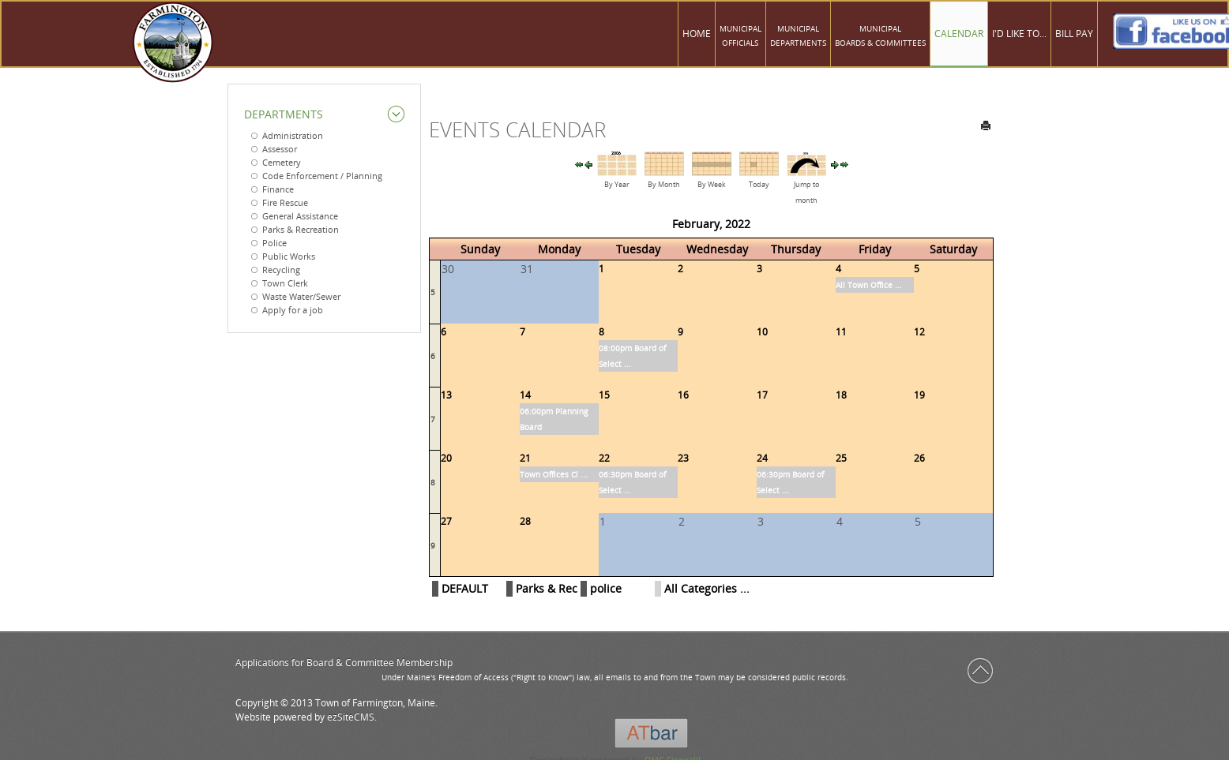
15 (604, 395)
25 (841, 458)
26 (919, 458)
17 (762, 395)
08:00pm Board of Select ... (632, 356)
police (606, 588)
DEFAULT (465, 588)
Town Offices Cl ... (554, 474)
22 (604, 458)
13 (446, 395)
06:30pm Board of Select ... (632, 482)
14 (525, 395)
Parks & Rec (546, 588)
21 (525, 458)
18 (841, 395)
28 (525, 521)
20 (446, 458)
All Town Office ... (869, 284)
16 (683, 395)
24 (762, 458)
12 (919, 332)
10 (762, 332)
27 (446, 521)
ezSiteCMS (350, 717)
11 (841, 332)
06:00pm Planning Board (554, 419)
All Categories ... (707, 588)
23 (683, 458)
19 (919, 395)
